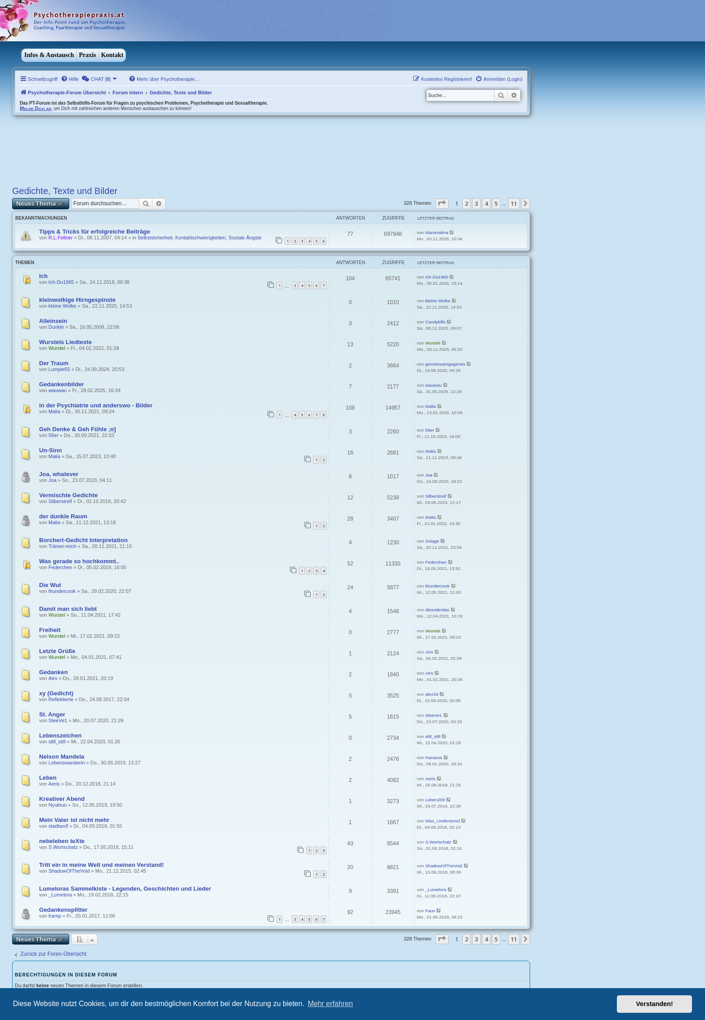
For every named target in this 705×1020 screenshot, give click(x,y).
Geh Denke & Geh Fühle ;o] (77, 429)
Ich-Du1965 (61, 282)
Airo (429, 651)
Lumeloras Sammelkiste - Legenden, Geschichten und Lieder (125, 888)
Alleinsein (53, 321)
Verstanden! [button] (654, 1003)
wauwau (58, 390)
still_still (57, 741)
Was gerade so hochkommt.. (79, 561)
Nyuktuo (58, 805)
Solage (432, 541)
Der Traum (53, 363)
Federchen (60, 567)
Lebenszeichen (60, 735)
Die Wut (50, 585)
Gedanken (53, 672)
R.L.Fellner (61, 237)
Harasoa (433, 757)
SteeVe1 (58, 720)
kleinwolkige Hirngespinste (77, 299)
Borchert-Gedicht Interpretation (83, 540)
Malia (54, 411)
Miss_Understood (442, 820)
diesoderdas (437, 609)
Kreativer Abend (62, 798)
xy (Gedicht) (56, 693)
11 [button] (514, 203)
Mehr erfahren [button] (330, 1003)
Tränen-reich (62, 546)
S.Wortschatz (63, 847)
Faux (430, 910)
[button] (442, 203)
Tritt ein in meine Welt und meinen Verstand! (101, 864)
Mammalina (436, 232)
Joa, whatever (58, 474)
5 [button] (496, 203)
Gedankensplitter (63, 909)
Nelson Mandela (61, 756)
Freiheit (50, 630)
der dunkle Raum (63, 516)
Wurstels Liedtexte (65, 342)
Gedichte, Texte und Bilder (64, 191)
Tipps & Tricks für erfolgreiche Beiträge (94, 231)
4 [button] (486, 203)
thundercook (62, 591)
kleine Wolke (62, 306)
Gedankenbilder (61, 384)
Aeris (54, 783)
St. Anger (52, 714)
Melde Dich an (35, 108)
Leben (48, 777)
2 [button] (466, 203)
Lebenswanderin (67, 762)
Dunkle (56, 327)
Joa (53, 480)
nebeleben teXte (62, 841)
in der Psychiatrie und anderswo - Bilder (95, 405)
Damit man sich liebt (68, 608)
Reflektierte (61, 699)
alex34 (431, 694)
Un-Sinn (50, 450)
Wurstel (57, 348)
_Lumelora (60, 894)
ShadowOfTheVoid (69, 871)
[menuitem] (70, 79)
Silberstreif (60, 501)
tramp (55, 915)
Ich (43, 276)
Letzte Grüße (57, 651)
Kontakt (112, 55)
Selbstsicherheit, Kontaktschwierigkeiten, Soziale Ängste (200, 237)
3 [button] (476, 203)
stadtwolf (58, 826)
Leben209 (435, 799)
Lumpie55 (59, 369)
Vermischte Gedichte (68, 495)
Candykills (435, 321)
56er (53, 435)
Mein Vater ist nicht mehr (74, 820)
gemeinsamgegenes (445, 364)
